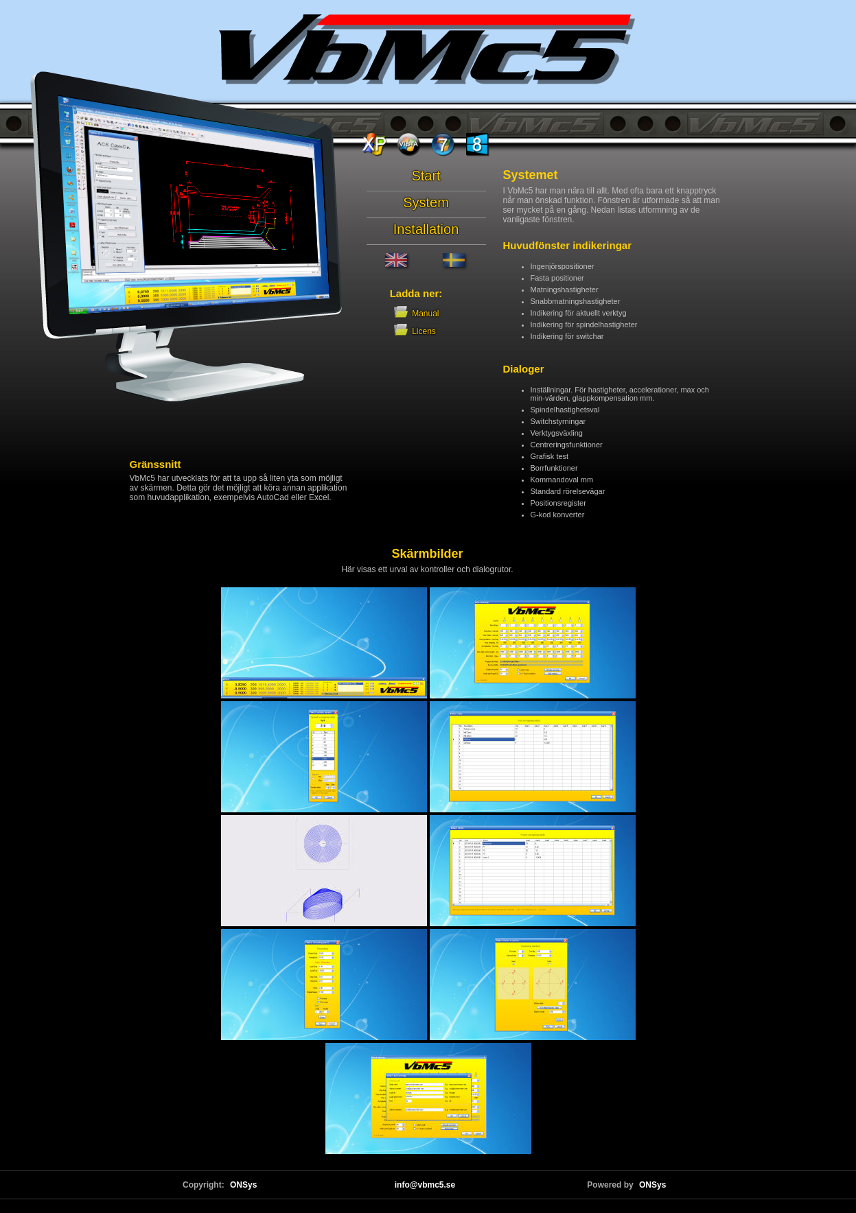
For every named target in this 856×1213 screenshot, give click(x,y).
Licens (416, 331)
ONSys (243, 1185)
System (426, 202)
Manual (399, 313)
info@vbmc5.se (425, 1185)
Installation (426, 229)
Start (425, 175)
